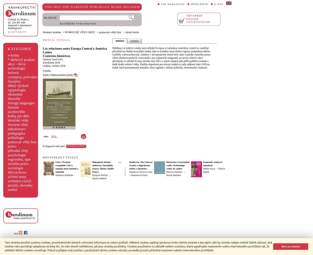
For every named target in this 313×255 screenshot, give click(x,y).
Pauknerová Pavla (139, 175)
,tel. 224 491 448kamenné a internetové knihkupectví (20, 24)
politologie (16, 138)
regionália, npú (19, 159)
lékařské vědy (18, 120)
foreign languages (21, 103)
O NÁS (218, 4)
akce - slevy (17, 64)
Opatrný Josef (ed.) (53, 59)
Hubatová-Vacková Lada (140, 172)
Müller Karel (209, 168)
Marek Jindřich (99, 178)
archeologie (16, 68)
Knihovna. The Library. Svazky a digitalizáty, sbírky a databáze (141, 165)
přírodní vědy (18, 151)
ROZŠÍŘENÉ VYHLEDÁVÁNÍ (78, 24)
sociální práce (18, 164)
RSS (18, 233)
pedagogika (16, 133)
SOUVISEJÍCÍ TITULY (60, 157)
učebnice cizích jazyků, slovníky (20, 183)
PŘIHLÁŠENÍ (199, 4)
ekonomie (15, 94)
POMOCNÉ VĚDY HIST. (80, 32)
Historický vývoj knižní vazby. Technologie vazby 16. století (178, 165)
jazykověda (16, 112)
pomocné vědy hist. (22, 142)
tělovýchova (17, 172)
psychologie (17, 155)
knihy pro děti (18, 116)
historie (13, 107)
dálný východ (18, 86)
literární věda (18, 125)
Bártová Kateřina (174, 172)
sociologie (15, 168)
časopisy (14, 81)
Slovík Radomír (173, 175)
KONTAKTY (17, 32)
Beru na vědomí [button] (290, 246)
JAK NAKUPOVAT (173, 4)
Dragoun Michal (100, 175)
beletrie (13, 73)
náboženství (17, 129)
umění (12, 190)
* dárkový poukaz (21, 60)
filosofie (14, 99)
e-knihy (13, 55)
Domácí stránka (52, 32)
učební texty (17, 177)
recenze (135, 40)
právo (12, 146)
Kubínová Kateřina (64, 175)
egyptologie (17, 90)
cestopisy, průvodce (23, 77)
